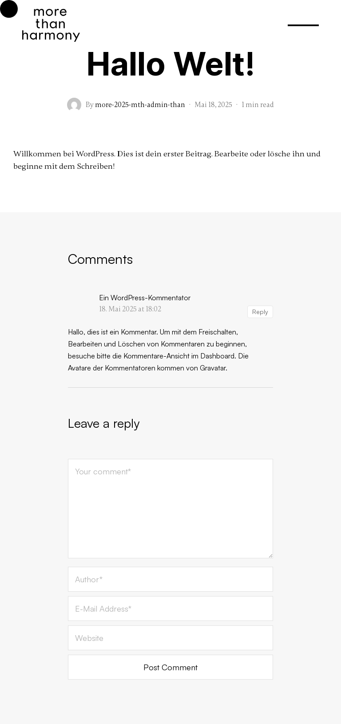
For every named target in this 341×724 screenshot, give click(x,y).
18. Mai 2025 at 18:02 (130, 309)
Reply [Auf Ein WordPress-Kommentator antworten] (260, 311)
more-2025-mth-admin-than (140, 104)
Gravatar (213, 367)
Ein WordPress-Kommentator (144, 297)
